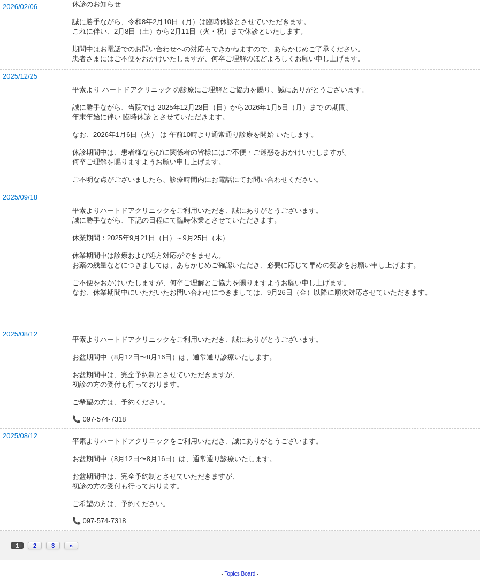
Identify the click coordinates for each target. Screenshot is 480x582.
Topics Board (240, 574)
